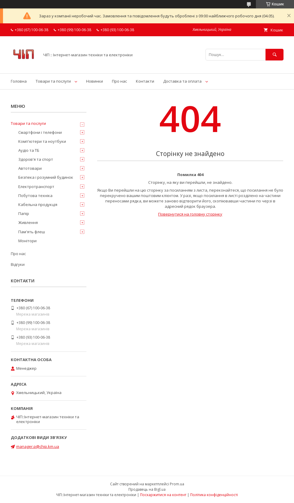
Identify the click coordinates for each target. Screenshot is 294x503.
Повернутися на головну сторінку (190, 214)
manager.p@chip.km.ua (37, 446)
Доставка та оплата (182, 81)
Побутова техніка (35, 195)
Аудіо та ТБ (28, 150)
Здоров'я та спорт (35, 159)
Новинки (94, 81)
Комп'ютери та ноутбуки (42, 141)
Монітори (27, 240)
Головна (19, 81)
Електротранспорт (36, 186)
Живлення (28, 222)
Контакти (145, 81)
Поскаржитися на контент (163, 494)
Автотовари (30, 168)
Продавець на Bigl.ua (147, 489)
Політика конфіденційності (214, 494)
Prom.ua (177, 484)
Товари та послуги (53, 81)
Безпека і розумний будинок (45, 177)
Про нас (119, 81)
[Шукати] (275, 54)
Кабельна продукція (37, 204)
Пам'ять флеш (31, 231)
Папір (23, 213)
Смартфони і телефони (40, 132)
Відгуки (18, 264)
